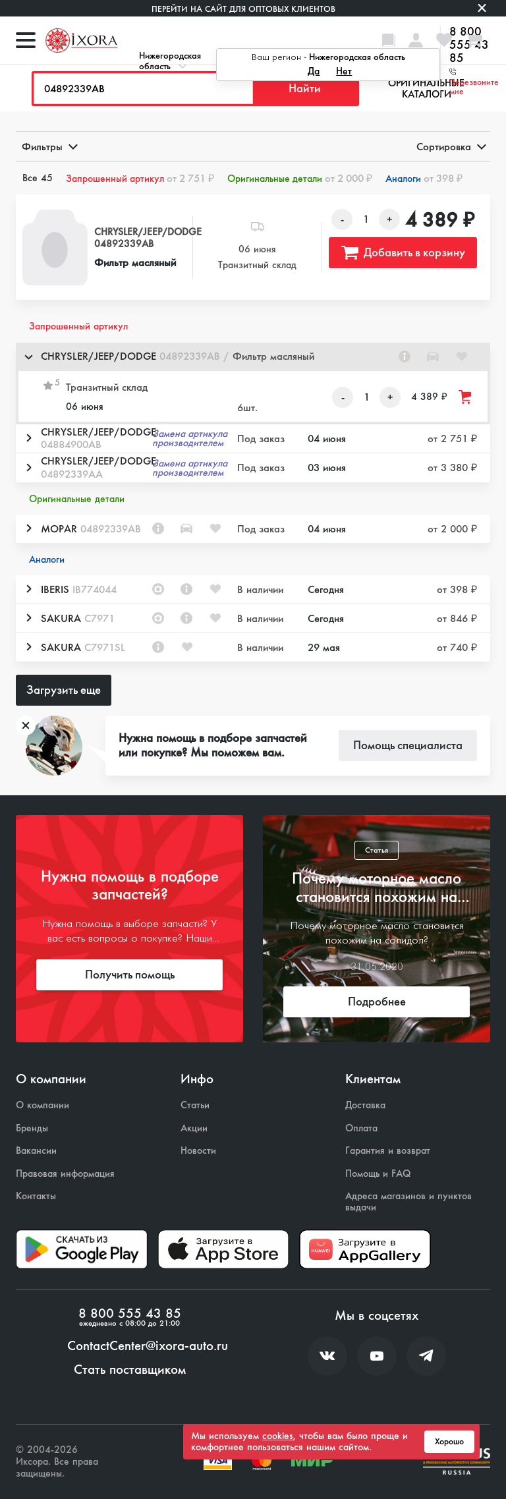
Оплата (361, 1128)
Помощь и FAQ (377, 1173)
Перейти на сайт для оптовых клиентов (243, 8)
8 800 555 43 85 (129, 1314)
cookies (277, 1435)
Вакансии (36, 1150)
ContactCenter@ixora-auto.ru (147, 1346)
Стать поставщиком (130, 1370)
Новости (198, 1150)
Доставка (365, 1105)
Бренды (32, 1128)
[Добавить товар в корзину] (465, 397)
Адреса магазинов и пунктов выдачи (408, 1201)
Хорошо (449, 1442)
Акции (194, 1128)
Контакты (36, 1196)
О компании (42, 1105)
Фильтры (49, 147)
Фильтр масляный (135, 262)
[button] (253, 357)
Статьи (195, 1105)
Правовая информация (65, 1173)
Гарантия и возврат (387, 1150)
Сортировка (450, 147)
